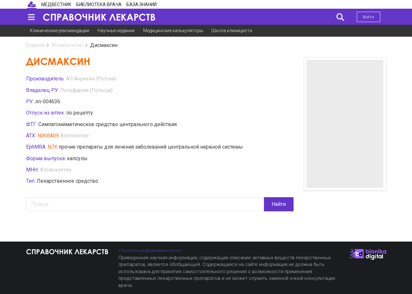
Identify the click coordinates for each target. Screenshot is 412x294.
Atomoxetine (74, 136)
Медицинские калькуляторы (173, 30)
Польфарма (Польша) (86, 90)
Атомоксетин (67, 45)
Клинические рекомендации (59, 30)
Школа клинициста (231, 30)
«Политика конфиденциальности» (149, 250)
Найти (279, 204)
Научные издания (116, 30)
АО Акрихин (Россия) (91, 79)
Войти (368, 16)
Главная (35, 45)
